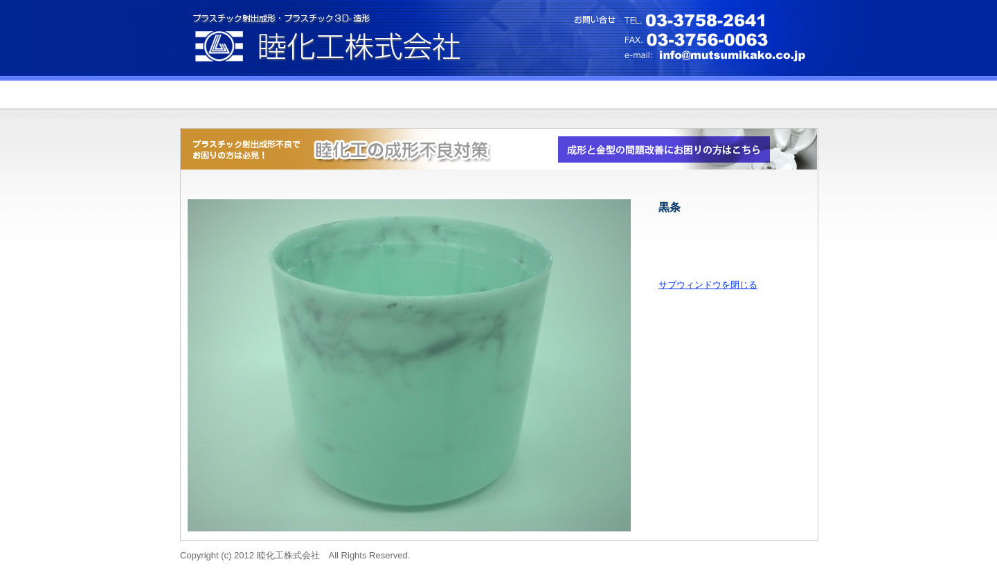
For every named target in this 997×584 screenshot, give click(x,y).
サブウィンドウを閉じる (707, 285)
